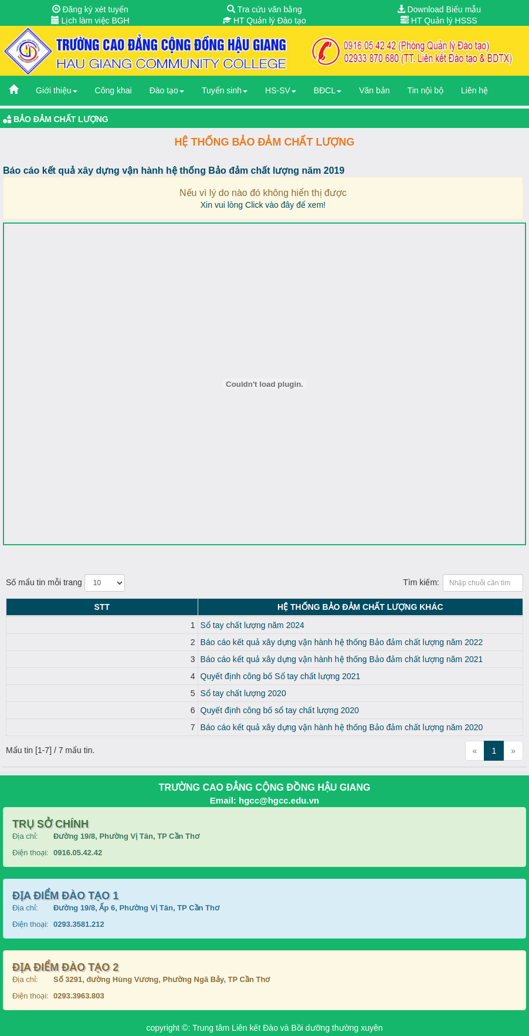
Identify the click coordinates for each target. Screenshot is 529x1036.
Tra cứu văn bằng (264, 9)
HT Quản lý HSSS (439, 20)
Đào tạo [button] (167, 90)
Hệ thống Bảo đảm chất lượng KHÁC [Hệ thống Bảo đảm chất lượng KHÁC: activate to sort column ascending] (275, 607)
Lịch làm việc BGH (90, 20)
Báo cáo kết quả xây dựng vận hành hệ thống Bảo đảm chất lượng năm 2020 (171, 727)
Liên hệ (474, 90)
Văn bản (374, 90)
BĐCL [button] (327, 90)
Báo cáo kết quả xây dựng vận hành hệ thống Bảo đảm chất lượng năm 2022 (171, 642)
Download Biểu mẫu (439, 9)
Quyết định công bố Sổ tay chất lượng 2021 (110, 676)
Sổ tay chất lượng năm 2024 (82, 625)
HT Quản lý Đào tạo (264, 20)
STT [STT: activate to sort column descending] (16, 607)
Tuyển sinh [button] (224, 90)
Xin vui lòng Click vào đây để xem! (263, 205)
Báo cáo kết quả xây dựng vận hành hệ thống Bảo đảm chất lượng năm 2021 (171, 659)
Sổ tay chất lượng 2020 (73, 693)
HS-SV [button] (280, 90)
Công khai (113, 90)
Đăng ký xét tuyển (90, 9)
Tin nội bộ (425, 90)
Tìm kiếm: (463, 583)
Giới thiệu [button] (56, 90)
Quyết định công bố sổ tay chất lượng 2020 (109, 710)
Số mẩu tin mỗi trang (65, 583)
